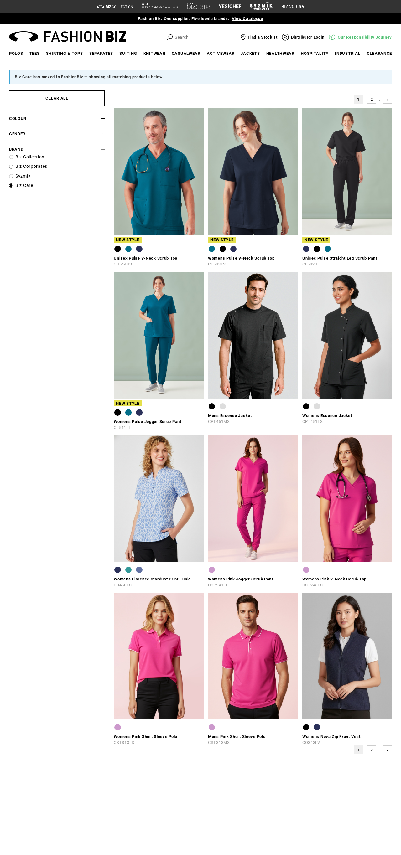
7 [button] (387, 99)
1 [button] (358, 99)
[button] (97, 118)
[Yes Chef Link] (230, 7)
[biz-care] (198, 7)
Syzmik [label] (22, 176)
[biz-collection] (115, 7)
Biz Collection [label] (29, 157)
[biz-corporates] (160, 6)
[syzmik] (261, 7)
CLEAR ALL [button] (56, 98)
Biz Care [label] (24, 185)
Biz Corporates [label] (31, 166)
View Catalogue (247, 18)
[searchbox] (200, 37)
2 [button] (372, 99)
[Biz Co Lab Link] (293, 7)
